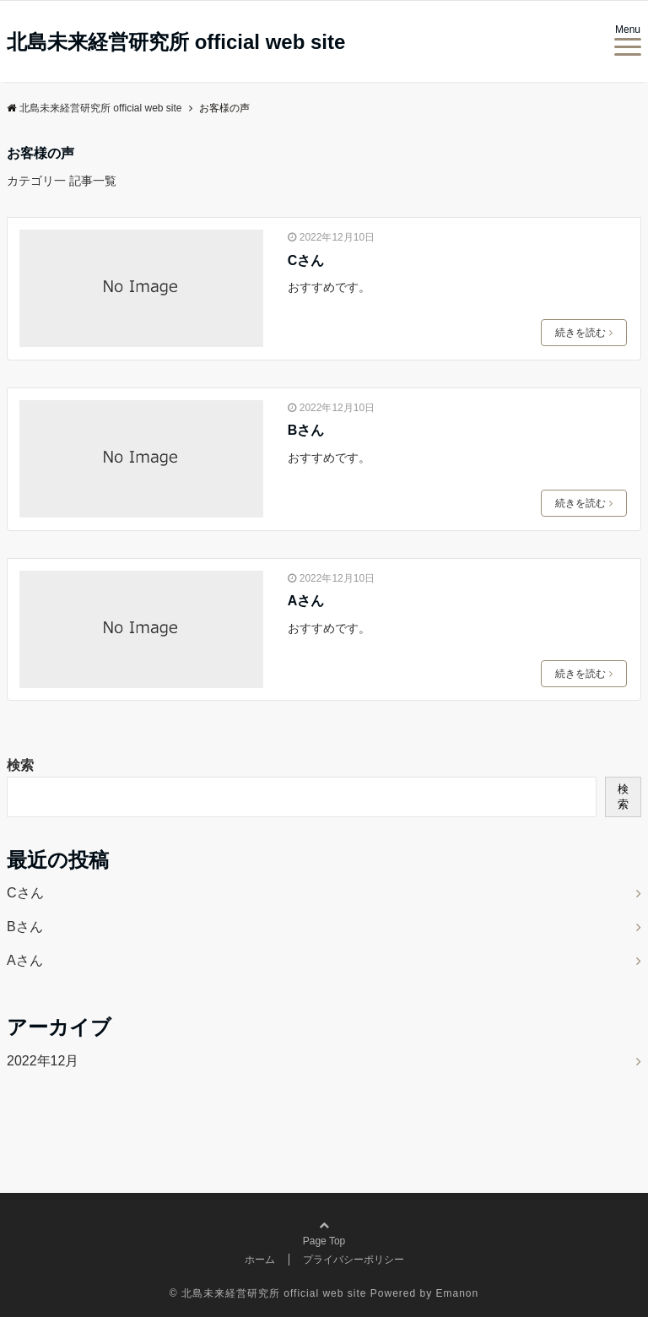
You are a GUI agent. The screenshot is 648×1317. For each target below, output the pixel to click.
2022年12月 (42, 1061)
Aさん (306, 600)
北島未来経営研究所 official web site (176, 42)
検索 (20, 765)
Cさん (306, 260)
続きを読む (584, 333)
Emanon (457, 1293)
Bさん (306, 430)
